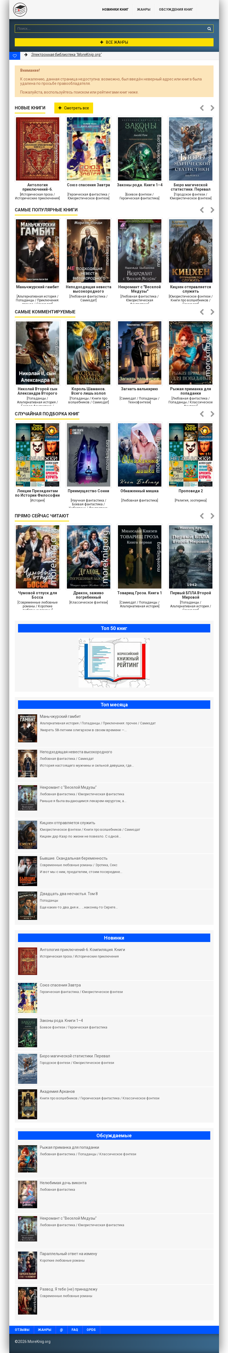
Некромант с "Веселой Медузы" (139, 289)
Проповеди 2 (191, 491)
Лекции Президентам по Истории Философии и (37, 493)
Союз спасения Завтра (88, 185)
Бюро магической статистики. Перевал (191, 187)
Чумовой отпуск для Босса (37, 595)
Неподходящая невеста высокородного (88, 289)
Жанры (143, 9)
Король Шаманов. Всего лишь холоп (88, 391)
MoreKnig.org (50, 9)
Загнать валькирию (139, 389)
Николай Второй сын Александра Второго (37, 391)
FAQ (75, 1330)
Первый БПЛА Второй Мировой (190, 595)
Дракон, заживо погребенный (88, 595)
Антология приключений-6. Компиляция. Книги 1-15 (37, 187)
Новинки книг (115, 9)
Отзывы (22, 1330)
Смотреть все (73, 108)
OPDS (91, 1330)
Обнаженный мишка (139, 491)
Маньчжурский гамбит (37, 287)
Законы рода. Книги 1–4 (139, 185)
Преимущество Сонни (88, 491)
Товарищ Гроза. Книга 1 (139, 593)
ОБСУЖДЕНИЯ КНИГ (176, 9)
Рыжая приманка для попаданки (190, 391)
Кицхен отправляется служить (190, 289)
